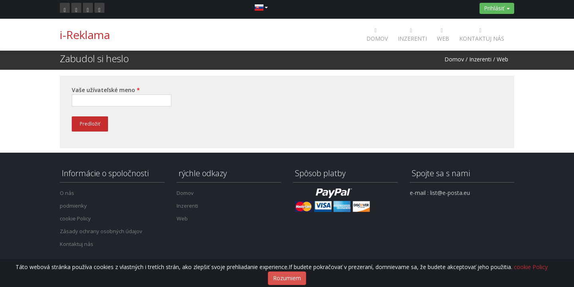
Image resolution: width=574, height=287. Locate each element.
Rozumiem (287, 278)
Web (443, 34)
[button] (261, 7)
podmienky (73, 205)
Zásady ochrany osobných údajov (101, 231)
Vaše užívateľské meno (106, 90)
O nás (67, 193)
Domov (377, 34)
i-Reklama (85, 34)
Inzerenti (412, 34)
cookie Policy (75, 218)
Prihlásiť (497, 8)
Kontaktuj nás (481, 34)
